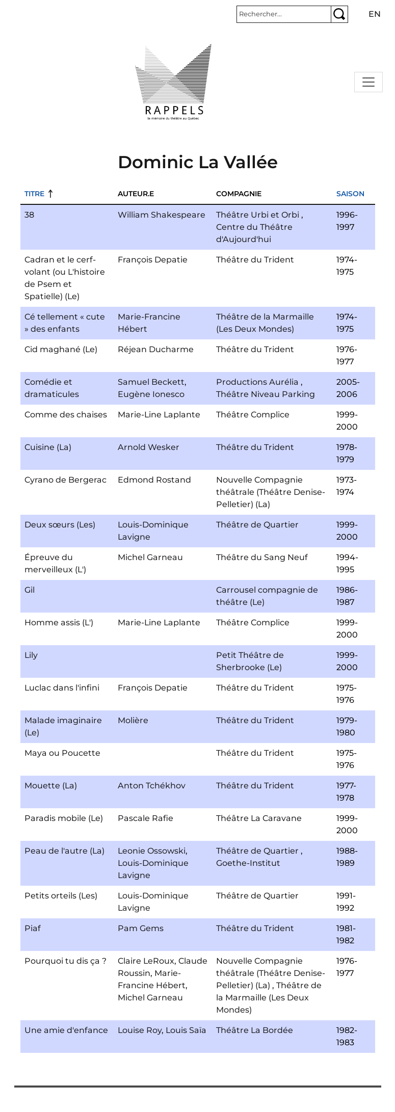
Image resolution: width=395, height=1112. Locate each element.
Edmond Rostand (154, 480)
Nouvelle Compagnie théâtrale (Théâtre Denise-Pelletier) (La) (270, 492)
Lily (31, 655)
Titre (34, 193)
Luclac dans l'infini (61, 688)
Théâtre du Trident (255, 259)
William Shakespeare (161, 215)
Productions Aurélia (257, 382)
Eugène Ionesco (151, 394)
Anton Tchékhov (152, 785)
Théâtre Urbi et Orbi (257, 215)
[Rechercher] (283, 14)
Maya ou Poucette (62, 753)
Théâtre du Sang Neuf (262, 557)
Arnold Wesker (148, 447)
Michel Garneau (150, 557)
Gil (29, 590)
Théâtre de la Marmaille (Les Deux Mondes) (269, 998)
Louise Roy (140, 1030)
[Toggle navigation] (368, 82)
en (374, 14)
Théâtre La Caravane (259, 818)
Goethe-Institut (248, 863)
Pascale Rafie (145, 818)
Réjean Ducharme (156, 349)
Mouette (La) (50, 785)
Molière (133, 720)
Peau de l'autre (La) (64, 851)
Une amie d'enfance (66, 1030)
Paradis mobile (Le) (63, 818)
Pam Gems (141, 928)
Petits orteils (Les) (60, 896)
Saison (350, 193)
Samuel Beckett (151, 382)
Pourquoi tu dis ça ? (65, 961)
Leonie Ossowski (152, 851)
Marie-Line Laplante (159, 414)
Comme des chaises (65, 414)
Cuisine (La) (47, 447)
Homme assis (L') (58, 622)
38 (29, 215)
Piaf (32, 928)
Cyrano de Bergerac (65, 480)
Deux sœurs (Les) (59, 524)
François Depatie (153, 259)
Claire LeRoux (146, 961)
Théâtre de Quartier (257, 524)
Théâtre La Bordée (254, 1030)
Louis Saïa (186, 1030)
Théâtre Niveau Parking (265, 394)
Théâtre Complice (252, 414)
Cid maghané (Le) (60, 349)
